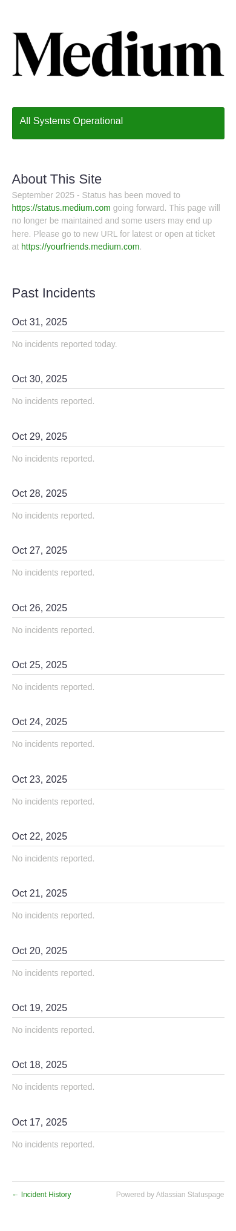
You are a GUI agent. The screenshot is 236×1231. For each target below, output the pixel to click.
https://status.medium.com (61, 208)
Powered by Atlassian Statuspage (170, 1194)
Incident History (41, 1194)
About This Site (57, 179)
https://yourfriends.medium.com (80, 246)
